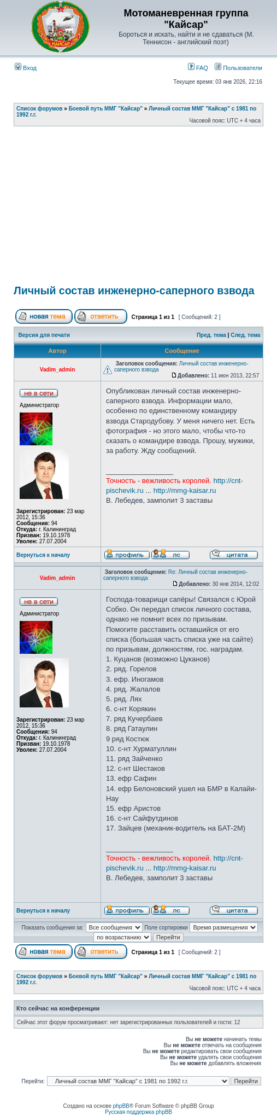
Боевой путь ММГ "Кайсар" (106, 109)
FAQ (198, 68)
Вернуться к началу (43, 555)
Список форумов (39, 109)
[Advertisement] (145, 209)
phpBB (121, 1106)
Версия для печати (44, 335)
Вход (26, 68)
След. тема (245, 335)
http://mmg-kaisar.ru (185, 490)
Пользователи (238, 68)
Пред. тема (211, 335)
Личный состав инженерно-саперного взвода (134, 290)
